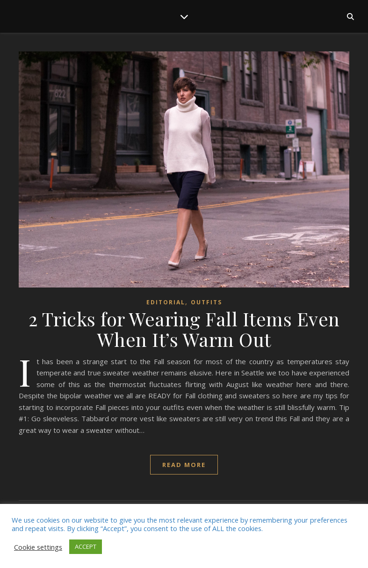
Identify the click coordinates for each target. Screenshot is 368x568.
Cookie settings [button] (38, 547)
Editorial (165, 302)
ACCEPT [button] (85, 546)
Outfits (206, 302)
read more (184, 464)
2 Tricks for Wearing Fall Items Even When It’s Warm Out (184, 329)
